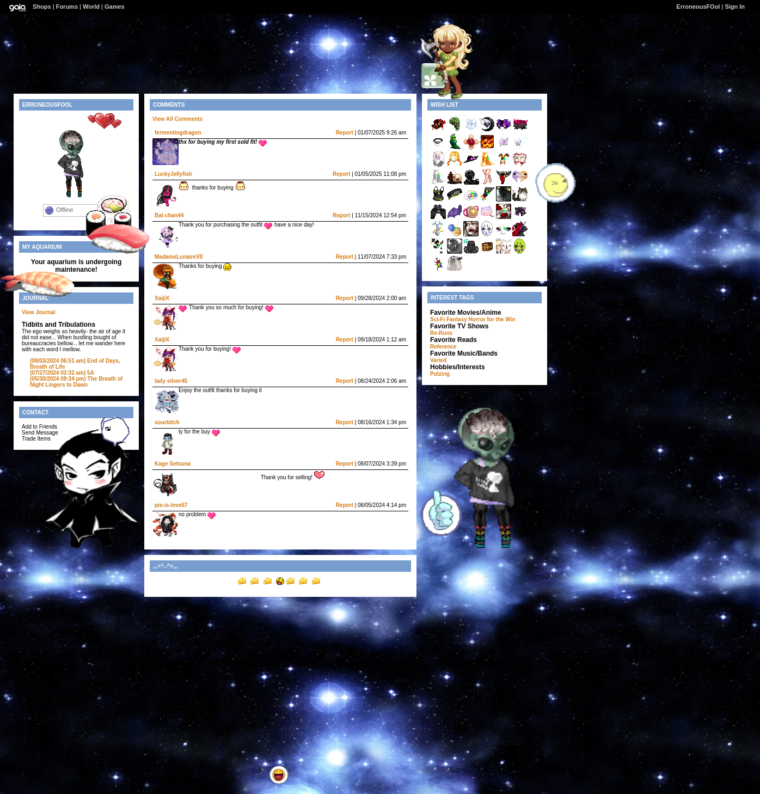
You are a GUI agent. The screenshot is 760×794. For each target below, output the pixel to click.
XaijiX (162, 298)
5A (62, 373)
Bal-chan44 (169, 215)
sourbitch (167, 422)
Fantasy (456, 319)
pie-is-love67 (171, 505)
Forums (67, 6)
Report (344, 133)
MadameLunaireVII (179, 257)
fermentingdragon (178, 133)
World (91, 6)
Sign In (735, 6)
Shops (42, 6)
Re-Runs (441, 333)
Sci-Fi (437, 319)
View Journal (39, 312)
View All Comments (177, 119)
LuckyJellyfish (173, 174)
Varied (438, 360)
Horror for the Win (492, 319)
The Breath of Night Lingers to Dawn (76, 382)
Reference (443, 347)
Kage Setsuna (173, 464)
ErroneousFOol (698, 6)
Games (115, 6)
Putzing (440, 374)
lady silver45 (171, 381)
